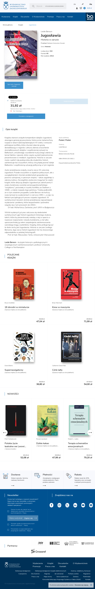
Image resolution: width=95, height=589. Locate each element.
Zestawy (75, 577)
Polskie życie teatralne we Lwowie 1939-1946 (15, 446)
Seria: (46, 47)
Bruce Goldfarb (9, 303)
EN (75, 4)
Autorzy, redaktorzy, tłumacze (80, 571)
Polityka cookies (73, 574)
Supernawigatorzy (14, 369)
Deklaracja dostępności (22, 571)
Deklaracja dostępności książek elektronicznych (50, 571)
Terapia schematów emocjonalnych (78, 445)
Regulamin (86, 574)
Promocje (50, 17)
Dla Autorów (35, 574)
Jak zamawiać (59, 574)
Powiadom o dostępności (26, 116)
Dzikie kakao (42, 443)
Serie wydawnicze (62, 577)
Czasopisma (22, 574)
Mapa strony (48, 577)
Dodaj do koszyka (69, 101)
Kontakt (70, 17)
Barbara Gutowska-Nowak (56, 43)
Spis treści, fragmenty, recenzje (14, 85)
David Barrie (9, 366)
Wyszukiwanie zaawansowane (54, 6)
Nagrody (47, 574)
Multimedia (86, 577)
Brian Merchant (57, 303)
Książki (15, 17)
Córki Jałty (57, 369)
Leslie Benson (46, 31)
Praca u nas (60, 17)
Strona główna (7, 25)
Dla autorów (25, 17)
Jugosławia (32, 25)
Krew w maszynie (61, 307)
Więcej (24, 513)
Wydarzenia (5, 17)
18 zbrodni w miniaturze (17, 307)
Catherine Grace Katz (59, 366)
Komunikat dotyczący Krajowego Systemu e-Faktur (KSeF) (61, 579)
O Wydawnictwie (38, 17)
